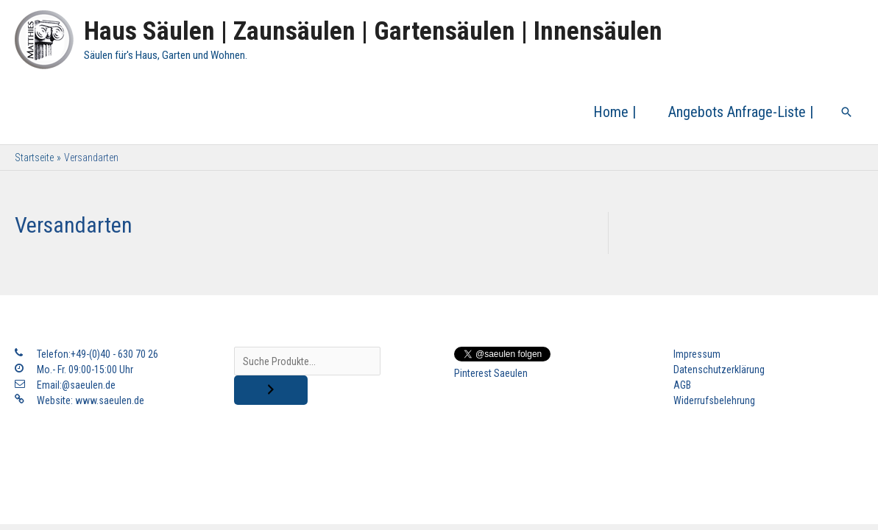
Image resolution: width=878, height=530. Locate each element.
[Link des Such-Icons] (846, 112)
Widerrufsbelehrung (714, 400)
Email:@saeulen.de (76, 385)
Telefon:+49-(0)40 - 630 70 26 (97, 354)
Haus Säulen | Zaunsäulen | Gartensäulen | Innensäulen (373, 31)
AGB (682, 385)
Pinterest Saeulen (491, 373)
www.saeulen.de (109, 400)
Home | (614, 112)
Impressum (697, 354)
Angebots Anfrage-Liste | (740, 112)
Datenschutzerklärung (719, 369)
